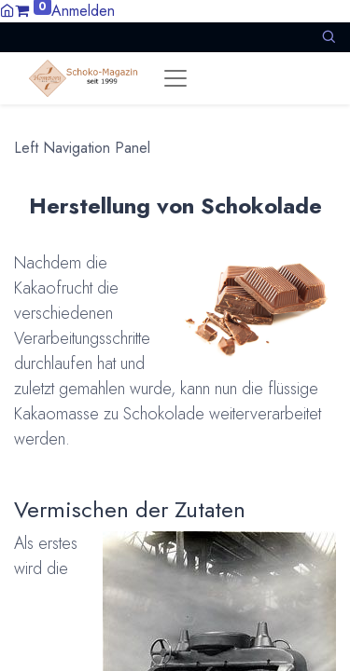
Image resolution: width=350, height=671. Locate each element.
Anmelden (83, 10)
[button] (328, 37)
